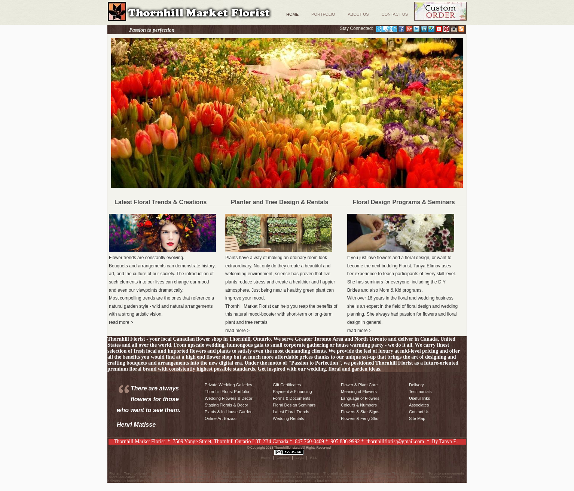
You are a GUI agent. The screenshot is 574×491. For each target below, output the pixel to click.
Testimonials (420, 391)
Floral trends (325, 481)
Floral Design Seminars (294, 405)
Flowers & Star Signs (360, 411)
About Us (358, 14)
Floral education (122, 477)
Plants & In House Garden (229, 411)
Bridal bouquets (353, 481)
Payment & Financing (292, 391)
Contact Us (395, 14)
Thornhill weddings (228, 481)
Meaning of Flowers (359, 391)
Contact (283, 458)
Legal (300, 458)
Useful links (419, 398)
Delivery (416, 385)
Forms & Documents (291, 398)
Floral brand (258, 481)
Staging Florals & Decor (226, 405)
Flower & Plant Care (359, 385)
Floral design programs (291, 481)
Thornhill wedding (139, 481)
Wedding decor (412, 477)
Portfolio (323, 14)
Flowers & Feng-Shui (360, 418)
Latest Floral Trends (291, 411)
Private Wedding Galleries (228, 385)
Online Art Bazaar (221, 418)
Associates (419, 405)
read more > (121, 322)
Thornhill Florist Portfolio (227, 391)
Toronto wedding (171, 481)
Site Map (417, 418)
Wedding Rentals (288, 418)
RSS (313, 458)
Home (292, 14)
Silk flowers (199, 481)
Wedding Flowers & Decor (229, 398)
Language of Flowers (360, 398)
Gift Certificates (287, 385)
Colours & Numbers (359, 405)
